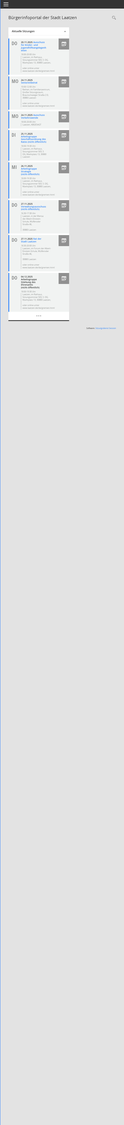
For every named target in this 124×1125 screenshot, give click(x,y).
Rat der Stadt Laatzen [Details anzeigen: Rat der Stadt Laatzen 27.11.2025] (38, 256)
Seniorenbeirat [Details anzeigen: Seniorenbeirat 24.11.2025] (36, 85)
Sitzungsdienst (105, 344)
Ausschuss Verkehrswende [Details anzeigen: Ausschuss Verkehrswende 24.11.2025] (36, 122)
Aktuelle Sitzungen (30, 31)
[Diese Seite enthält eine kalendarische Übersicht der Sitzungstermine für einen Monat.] (44, 330)
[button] (67, 44)
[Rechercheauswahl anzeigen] (113, 18)
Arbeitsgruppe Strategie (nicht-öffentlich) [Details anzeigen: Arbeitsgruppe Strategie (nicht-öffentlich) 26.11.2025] (37, 182)
